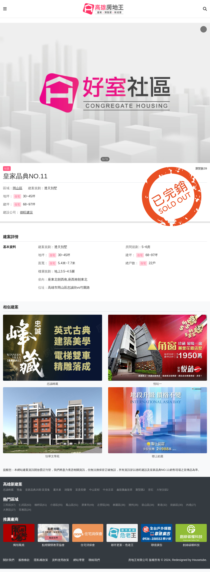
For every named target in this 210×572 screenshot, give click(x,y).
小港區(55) (56, 504)
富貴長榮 (80, 489)
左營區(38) (103, 504)
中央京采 (108, 489)
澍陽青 (68, 489)
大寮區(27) (9, 509)
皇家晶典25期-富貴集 (37, 489)
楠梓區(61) (40, 504)
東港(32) (162, 504)
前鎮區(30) (176, 504)
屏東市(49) (87, 504)
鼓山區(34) (148, 504)
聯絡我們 (94, 559)
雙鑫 (19, 489)
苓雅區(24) (25, 509)
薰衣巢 (57, 489)
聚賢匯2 (140, 489)
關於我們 (8, 559)
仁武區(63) (25, 504)
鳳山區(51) (72, 504)
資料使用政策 (60, 559)
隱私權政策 (41, 559)
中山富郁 (94, 489)
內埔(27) (191, 504)
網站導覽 (79, 559)
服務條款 (24, 559)
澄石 (150, 489)
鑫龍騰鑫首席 (124, 489)
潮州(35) (133, 504)
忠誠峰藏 (8, 489)
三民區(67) (9, 504)
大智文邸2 (162, 489)
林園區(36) (119, 504)
